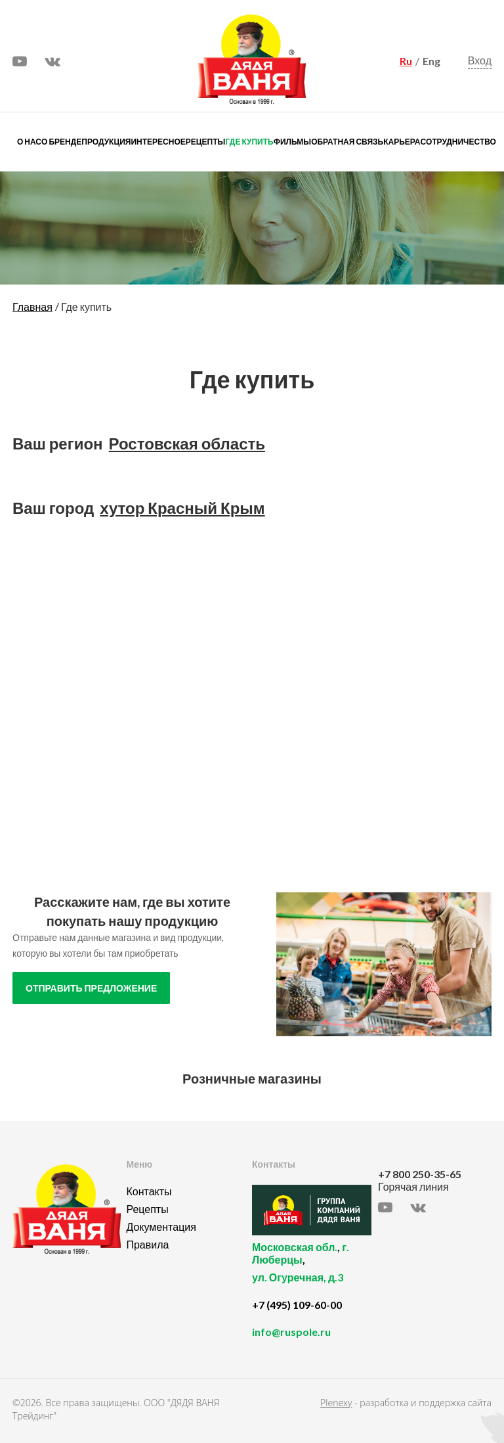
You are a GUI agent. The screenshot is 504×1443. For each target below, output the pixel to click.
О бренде (61, 142)
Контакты (148, 1191)
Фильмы (292, 142)
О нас (29, 142)
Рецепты (205, 142)
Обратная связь (347, 142)
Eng (431, 61)
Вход (480, 60)
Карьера (401, 142)
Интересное (158, 142)
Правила (147, 1244)
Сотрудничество (458, 142)
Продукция (106, 142)
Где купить (249, 142)
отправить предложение (91, 988)
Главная (32, 306)
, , (311, 1269)
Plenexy (336, 1402)
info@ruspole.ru (291, 1331)
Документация (161, 1226)
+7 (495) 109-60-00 (297, 1304)
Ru (406, 61)
